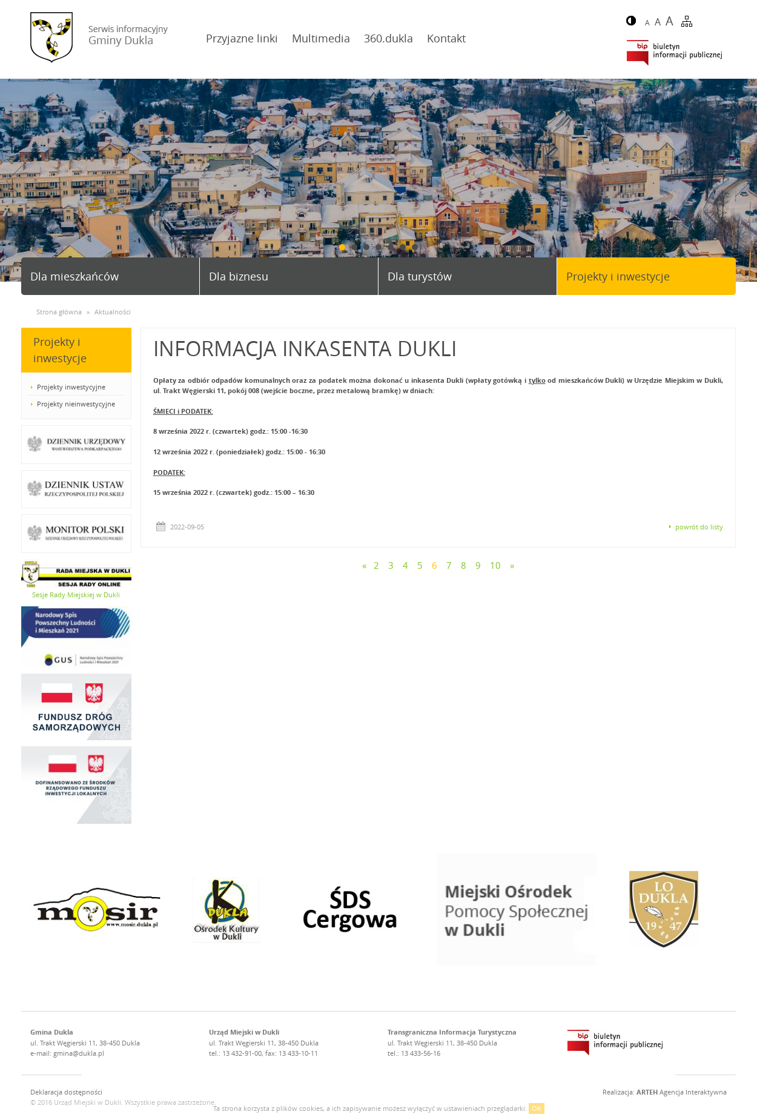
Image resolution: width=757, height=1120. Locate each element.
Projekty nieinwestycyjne (76, 403)
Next (743, 181)
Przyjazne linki (242, 38)
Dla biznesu (238, 276)
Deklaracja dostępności (66, 1091)
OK (536, 1108)
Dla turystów (420, 276)
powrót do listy (699, 526)
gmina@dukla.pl (78, 1053)
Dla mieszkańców (74, 276)
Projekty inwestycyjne (71, 386)
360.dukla (388, 38)
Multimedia (321, 38)
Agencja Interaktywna (681, 1091)
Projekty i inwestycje (618, 276)
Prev (14, 181)
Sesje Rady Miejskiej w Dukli (76, 594)
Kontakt (446, 38)
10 (495, 565)
